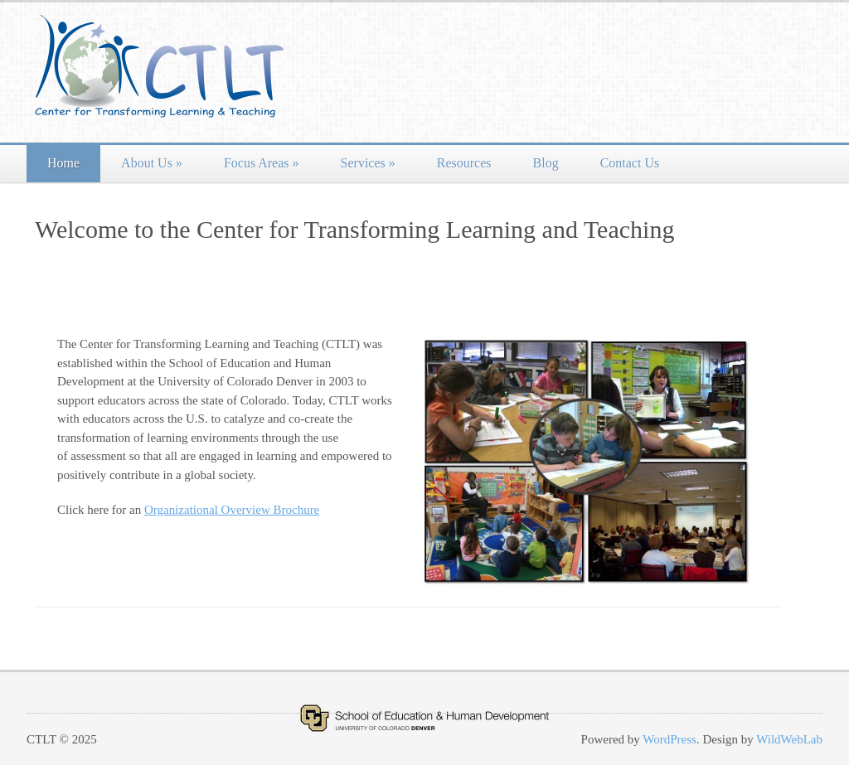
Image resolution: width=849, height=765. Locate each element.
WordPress (669, 739)
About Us (151, 163)
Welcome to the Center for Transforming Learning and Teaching (354, 229)
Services (368, 163)
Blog (546, 163)
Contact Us (630, 163)
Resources (464, 163)
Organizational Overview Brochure (231, 509)
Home (63, 163)
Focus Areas (261, 163)
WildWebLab (789, 739)
